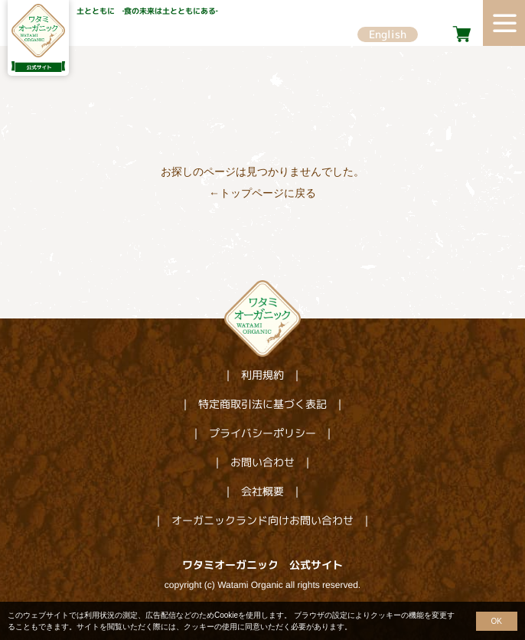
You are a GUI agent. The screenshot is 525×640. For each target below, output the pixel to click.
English (387, 34)
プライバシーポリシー (262, 433)
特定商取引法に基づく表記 (262, 404)
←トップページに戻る (262, 193)
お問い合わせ (262, 462)
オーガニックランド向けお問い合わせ (262, 520)
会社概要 (262, 491)
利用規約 (262, 374)
